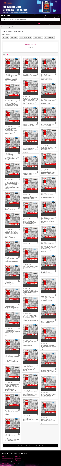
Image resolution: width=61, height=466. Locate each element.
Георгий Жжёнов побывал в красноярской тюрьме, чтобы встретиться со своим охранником (48, 396)
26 (42, 445)
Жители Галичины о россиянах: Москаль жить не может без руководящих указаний (48, 421)
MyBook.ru (18, 460)
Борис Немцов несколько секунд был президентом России (11, 413)
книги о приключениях (25, 37)
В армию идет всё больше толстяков (30, 76)
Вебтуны (15, 23)
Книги (2, 23)
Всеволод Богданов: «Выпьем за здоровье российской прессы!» (10, 284)
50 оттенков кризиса (10, 209)
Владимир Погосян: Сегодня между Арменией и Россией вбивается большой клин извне (48, 77)
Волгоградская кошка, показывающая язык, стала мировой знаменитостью (48, 196)
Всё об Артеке (27, 245)
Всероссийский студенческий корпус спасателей (47, 274)
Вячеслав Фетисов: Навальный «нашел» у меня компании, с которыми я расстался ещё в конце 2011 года (12, 333)
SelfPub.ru (18, 458)
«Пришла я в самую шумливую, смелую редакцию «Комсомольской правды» (30, 418)
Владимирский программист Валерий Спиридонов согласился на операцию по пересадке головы (12, 157)
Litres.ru (17, 456)
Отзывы (30, 47)
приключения (14, 37)
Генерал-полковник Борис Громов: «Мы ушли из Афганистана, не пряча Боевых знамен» (30, 343)
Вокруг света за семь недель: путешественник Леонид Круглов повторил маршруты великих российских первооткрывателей (11, 234)
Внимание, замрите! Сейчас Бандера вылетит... (30, 174)
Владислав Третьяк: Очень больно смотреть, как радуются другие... (48, 148)
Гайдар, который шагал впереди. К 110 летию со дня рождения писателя (47, 323)
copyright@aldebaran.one (8, 463)
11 (32, 445)
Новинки (4, 456)
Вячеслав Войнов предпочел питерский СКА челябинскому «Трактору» (12, 308)
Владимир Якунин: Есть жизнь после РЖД (47, 125)
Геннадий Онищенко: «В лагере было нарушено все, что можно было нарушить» (48, 372)
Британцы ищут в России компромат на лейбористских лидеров (11, 260)
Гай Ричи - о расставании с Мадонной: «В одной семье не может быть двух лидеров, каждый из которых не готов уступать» (30, 318)
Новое (31, 50)
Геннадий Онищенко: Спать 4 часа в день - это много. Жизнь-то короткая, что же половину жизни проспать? (30, 393)
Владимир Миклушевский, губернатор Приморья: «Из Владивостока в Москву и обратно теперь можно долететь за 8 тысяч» (12, 78)
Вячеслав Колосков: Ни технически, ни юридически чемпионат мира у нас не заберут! (30, 292)
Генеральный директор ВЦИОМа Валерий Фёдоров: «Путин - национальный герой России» (48, 347)
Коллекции (44, 23)
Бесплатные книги (28, 23)
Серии (49, 23)
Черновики (55, 23)
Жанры (20, 23)
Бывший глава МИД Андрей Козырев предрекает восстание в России (30, 126)
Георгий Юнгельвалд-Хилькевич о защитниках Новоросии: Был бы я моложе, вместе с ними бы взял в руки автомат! (12, 438)
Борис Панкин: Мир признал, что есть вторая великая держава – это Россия (29, 368)
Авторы (9, 27)
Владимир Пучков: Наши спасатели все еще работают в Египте (47, 102)
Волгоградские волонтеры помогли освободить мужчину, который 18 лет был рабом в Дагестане (30, 221)
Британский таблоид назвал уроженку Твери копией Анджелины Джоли (30, 267)
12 (36, 445)
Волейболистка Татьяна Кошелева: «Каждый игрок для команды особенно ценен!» (48, 220)
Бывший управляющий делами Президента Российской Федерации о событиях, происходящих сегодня (11, 104)
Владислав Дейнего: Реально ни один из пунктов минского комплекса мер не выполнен (30, 150)
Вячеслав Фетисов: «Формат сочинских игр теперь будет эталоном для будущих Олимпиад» (48, 298)
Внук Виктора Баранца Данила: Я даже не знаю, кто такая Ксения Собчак (47, 172)
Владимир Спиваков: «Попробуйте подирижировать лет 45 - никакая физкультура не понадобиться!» (11, 131)
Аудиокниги (8, 23)
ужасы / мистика (38, 37)
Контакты (4, 460)
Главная (3, 27)
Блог (36, 23)
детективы (5, 37)
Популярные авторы (7, 458)
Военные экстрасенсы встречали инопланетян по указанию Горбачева (30, 197)
